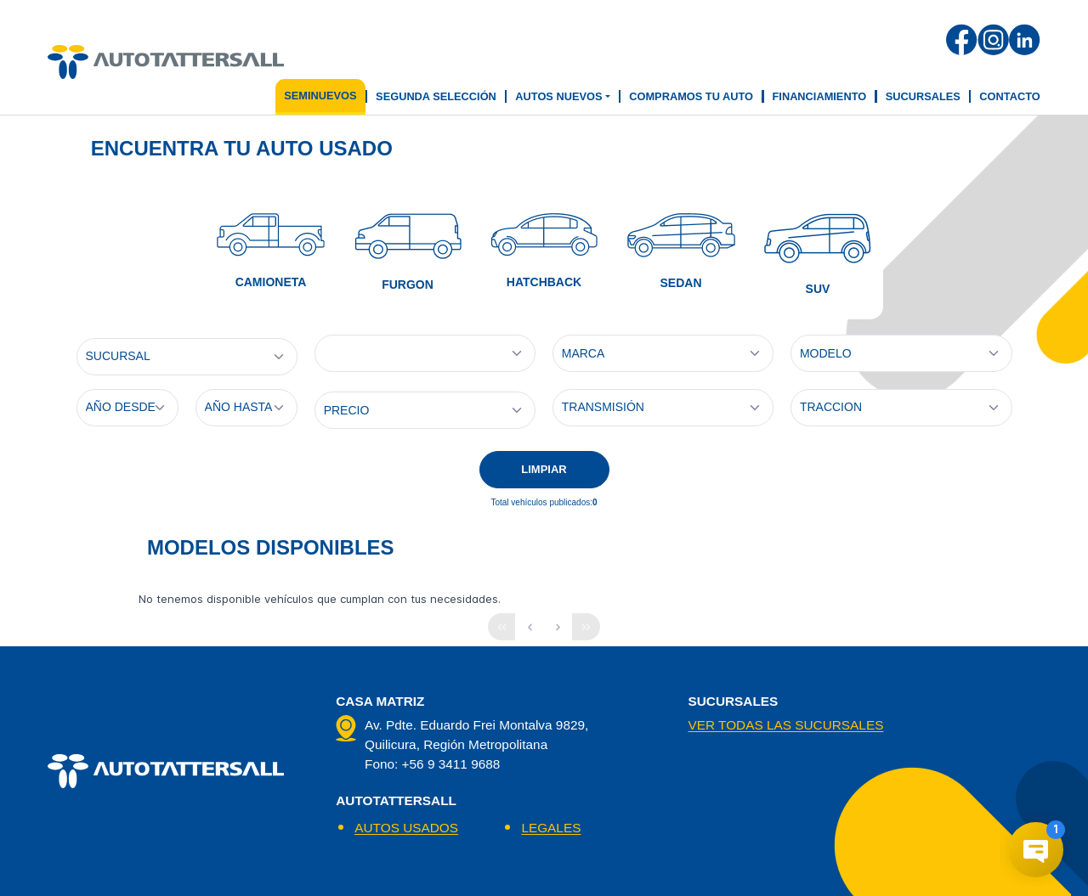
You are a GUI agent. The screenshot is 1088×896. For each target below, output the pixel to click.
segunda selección (436, 96)
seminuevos (320, 95)
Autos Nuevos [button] (558, 96)
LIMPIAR (543, 469)
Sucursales (923, 96)
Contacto (1009, 96)
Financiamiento (820, 96)
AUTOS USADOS (406, 827)
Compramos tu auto (691, 96)
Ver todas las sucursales (785, 725)
